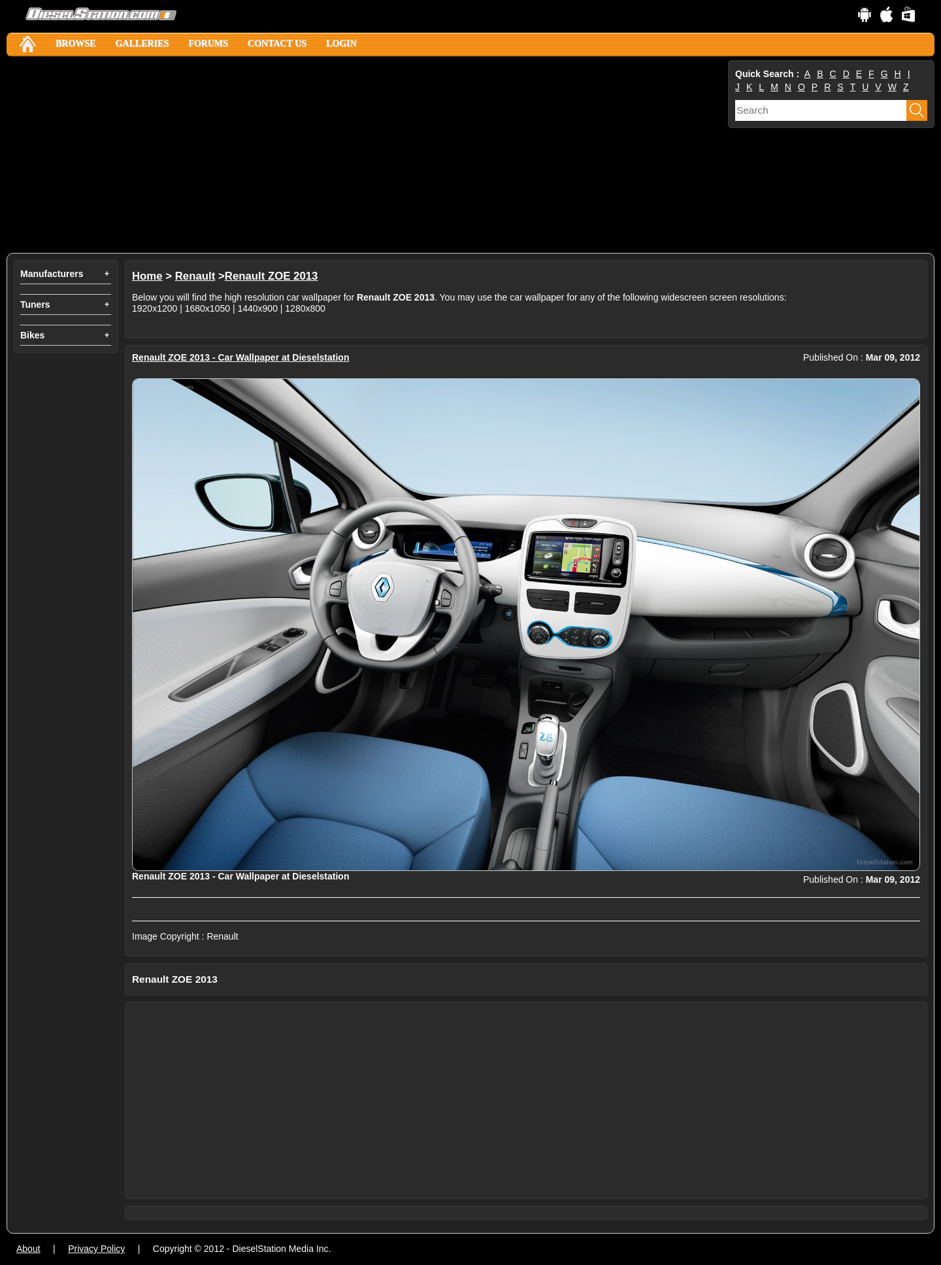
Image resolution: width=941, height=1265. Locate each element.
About (28, 1248)
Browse (75, 43)
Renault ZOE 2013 (271, 276)
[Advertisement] (366, 154)
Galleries (142, 43)
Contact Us (277, 43)
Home (147, 276)
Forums (208, 43)
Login (341, 43)
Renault (195, 276)
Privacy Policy (96, 1248)
